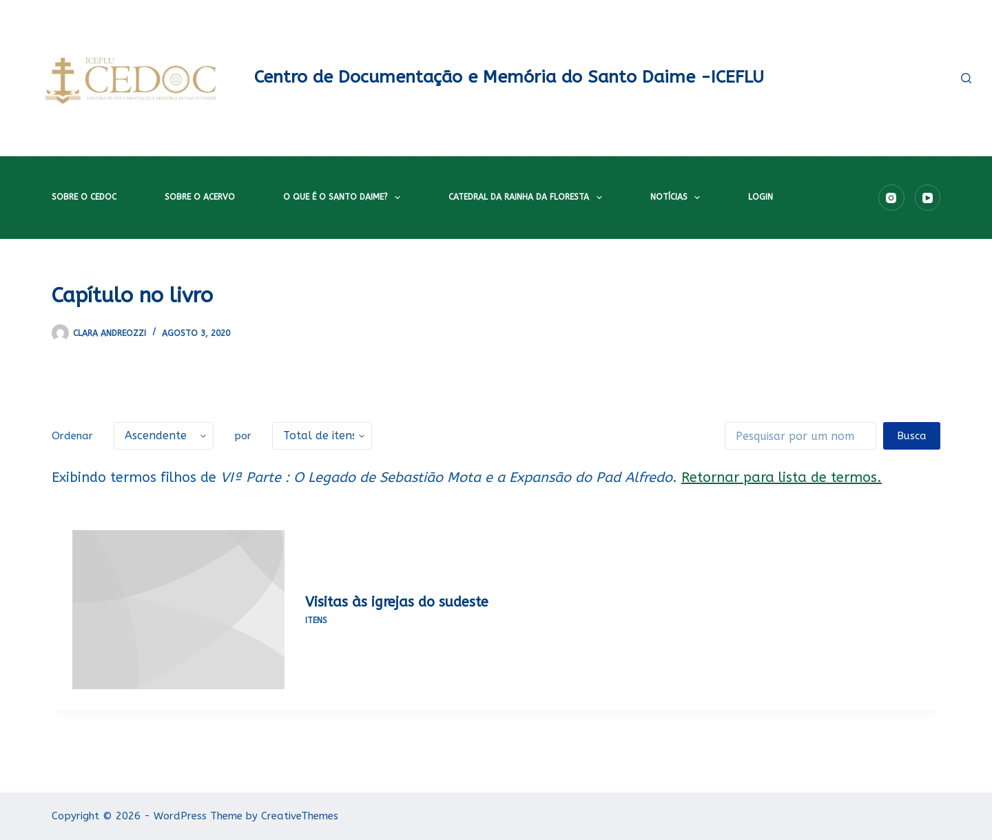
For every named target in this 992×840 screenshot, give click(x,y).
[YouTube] (928, 198)
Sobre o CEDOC (84, 197)
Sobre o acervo (200, 197)
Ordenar (72, 436)
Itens (316, 620)
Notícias (677, 197)
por (242, 436)
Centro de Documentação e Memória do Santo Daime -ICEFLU (509, 77)
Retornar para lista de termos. (781, 477)
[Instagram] (891, 198)
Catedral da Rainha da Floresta (527, 197)
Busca (912, 436)
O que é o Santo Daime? (344, 197)
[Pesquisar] (966, 78)
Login (760, 197)
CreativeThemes (299, 816)
